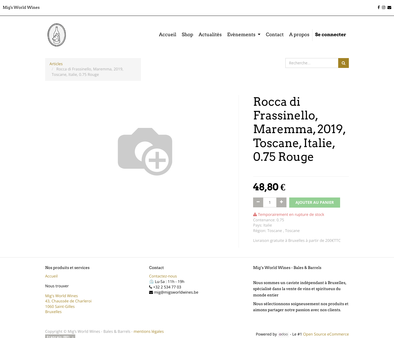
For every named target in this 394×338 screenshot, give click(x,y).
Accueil (51, 276)
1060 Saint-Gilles (60, 306)
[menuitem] (167, 35)
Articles (56, 64)
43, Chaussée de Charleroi (68, 301)
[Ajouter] (281, 202)
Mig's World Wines (61, 296)
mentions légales (149, 331)
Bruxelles (53, 311)
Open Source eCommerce (326, 334)
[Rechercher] (343, 63)
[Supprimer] (258, 202)
